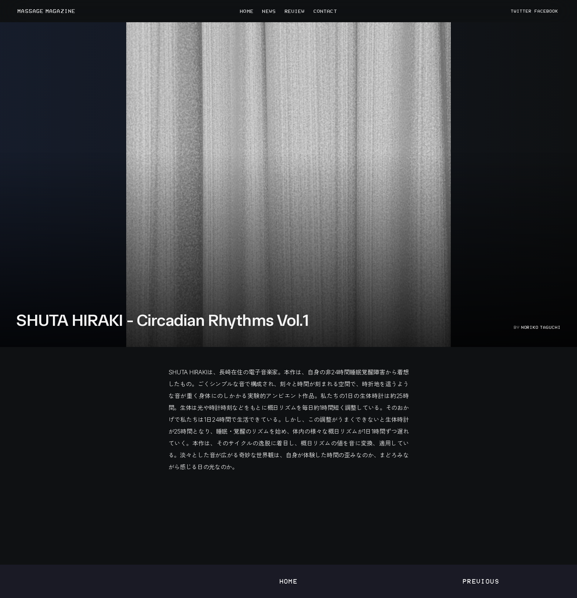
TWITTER (521, 11)
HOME (246, 11)
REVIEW (295, 11)
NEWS (268, 11)
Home (288, 581)
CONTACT (325, 11)
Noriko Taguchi (541, 327)
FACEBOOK (546, 11)
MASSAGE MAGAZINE (46, 11)
